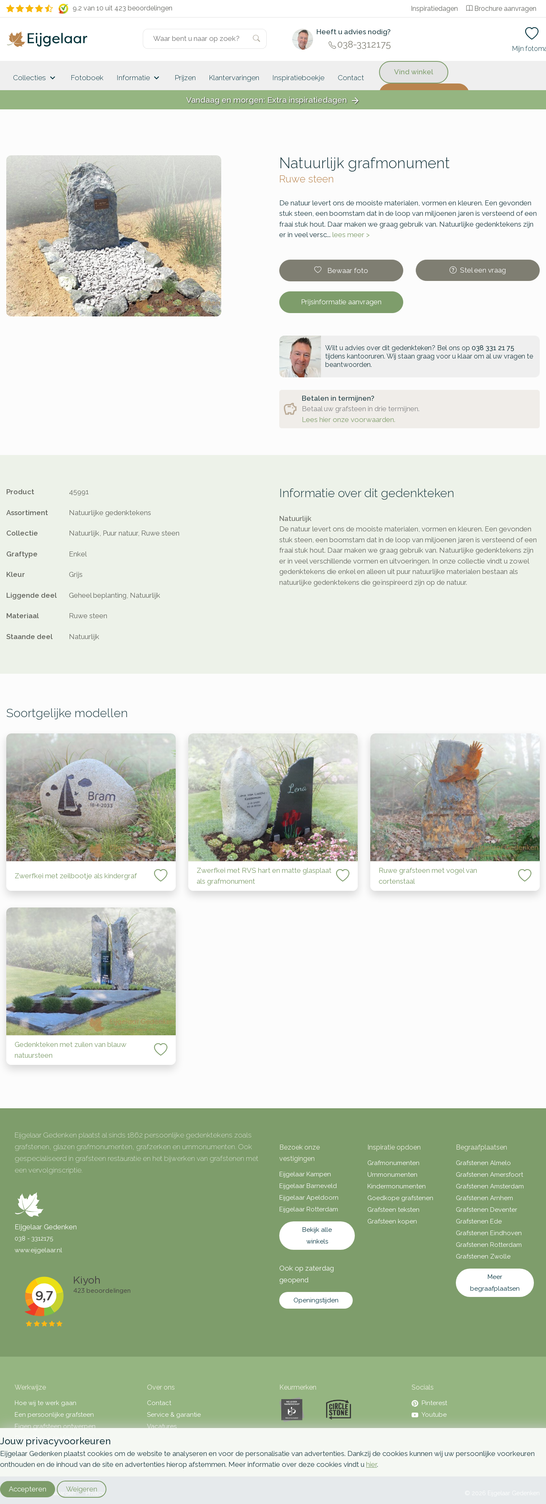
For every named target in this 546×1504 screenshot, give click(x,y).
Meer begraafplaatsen (495, 1282)
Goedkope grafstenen (400, 1198)
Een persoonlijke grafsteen (54, 1414)
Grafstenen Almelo (483, 1163)
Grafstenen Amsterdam (490, 1186)
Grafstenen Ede (479, 1221)
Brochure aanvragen (501, 9)
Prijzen (185, 77)
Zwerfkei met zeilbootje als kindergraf (76, 876)
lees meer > (351, 234)
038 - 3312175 (34, 1238)
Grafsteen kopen (392, 1221)
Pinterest (429, 1403)
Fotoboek (87, 77)
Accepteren (27, 1489)
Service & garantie (174, 1414)
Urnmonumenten (392, 1174)
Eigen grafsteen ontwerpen (55, 1426)
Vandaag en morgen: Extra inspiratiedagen (273, 100)
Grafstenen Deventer (486, 1209)
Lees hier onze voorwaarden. (348, 419)
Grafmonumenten (393, 1163)
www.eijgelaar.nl (38, 1250)
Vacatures (162, 1426)
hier (371, 1464)
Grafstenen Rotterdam (489, 1245)
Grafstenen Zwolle (483, 1256)
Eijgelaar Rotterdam (308, 1209)
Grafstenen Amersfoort (489, 1174)
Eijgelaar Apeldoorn (309, 1197)
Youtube (429, 1414)
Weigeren (81, 1489)
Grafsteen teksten (393, 1209)
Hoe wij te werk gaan (45, 1403)
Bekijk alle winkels (317, 1235)
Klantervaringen (234, 77)
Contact (351, 77)
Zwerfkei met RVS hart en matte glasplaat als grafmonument (264, 875)
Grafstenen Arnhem (484, 1198)
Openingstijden (316, 1300)
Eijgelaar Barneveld (308, 1186)
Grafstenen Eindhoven (489, 1233)
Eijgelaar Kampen (305, 1174)
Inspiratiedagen (434, 9)
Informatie (139, 78)
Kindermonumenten (396, 1186)
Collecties (35, 78)
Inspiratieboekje (298, 77)
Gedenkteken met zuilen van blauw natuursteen (70, 1049)
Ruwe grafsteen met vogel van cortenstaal (428, 875)
